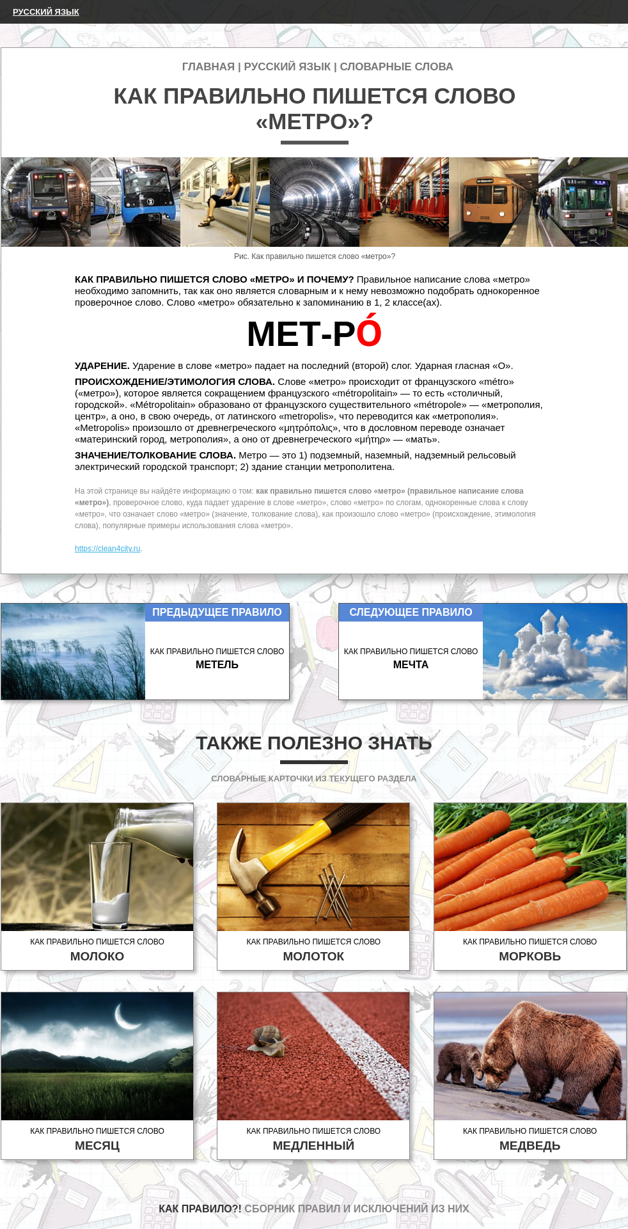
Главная (208, 67)
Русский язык (46, 12)
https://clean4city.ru (108, 548)
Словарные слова (396, 67)
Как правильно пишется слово (97, 950)
